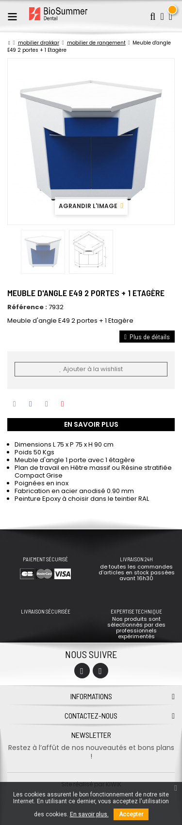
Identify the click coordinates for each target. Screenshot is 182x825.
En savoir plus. (89, 814)
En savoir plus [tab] (91, 424)
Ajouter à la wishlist (90, 369)
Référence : (27, 307)
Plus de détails (147, 336)
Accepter (131, 814)
